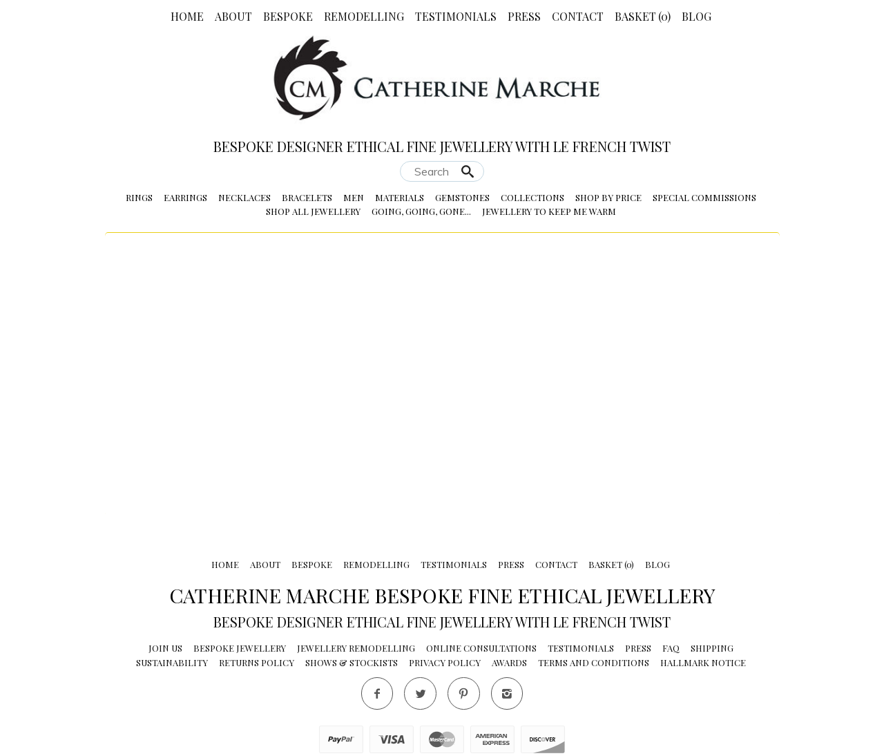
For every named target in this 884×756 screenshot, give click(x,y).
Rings (139, 197)
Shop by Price (608, 197)
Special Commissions (704, 197)
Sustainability (172, 662)
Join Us (165, 648)
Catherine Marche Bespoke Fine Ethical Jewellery (442, 595)
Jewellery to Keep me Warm (549, 211)
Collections (532, 197)
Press (524, 16)
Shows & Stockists (351, 662)
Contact (578, 16)
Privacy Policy (445, 662)
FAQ (671, 648)
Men (353, 197)
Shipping (712, 648)
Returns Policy (256, 662)
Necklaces (244, 197)
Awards (509, 662)
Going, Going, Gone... (421, 211)
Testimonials (456, 16)
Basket (643, 16)
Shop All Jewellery (313, 211)
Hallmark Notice (703, 662)
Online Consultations (481, 648)
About (233, 16)
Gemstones (462, 197)
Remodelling (364, 16)
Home (187, 16)
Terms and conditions (593, 662)
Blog (696, 16)
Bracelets (307, 197)
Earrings (185, 197)
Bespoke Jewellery (239, 648)
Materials (399, 197)
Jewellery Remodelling (356, 648)
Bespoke (288, 16)
